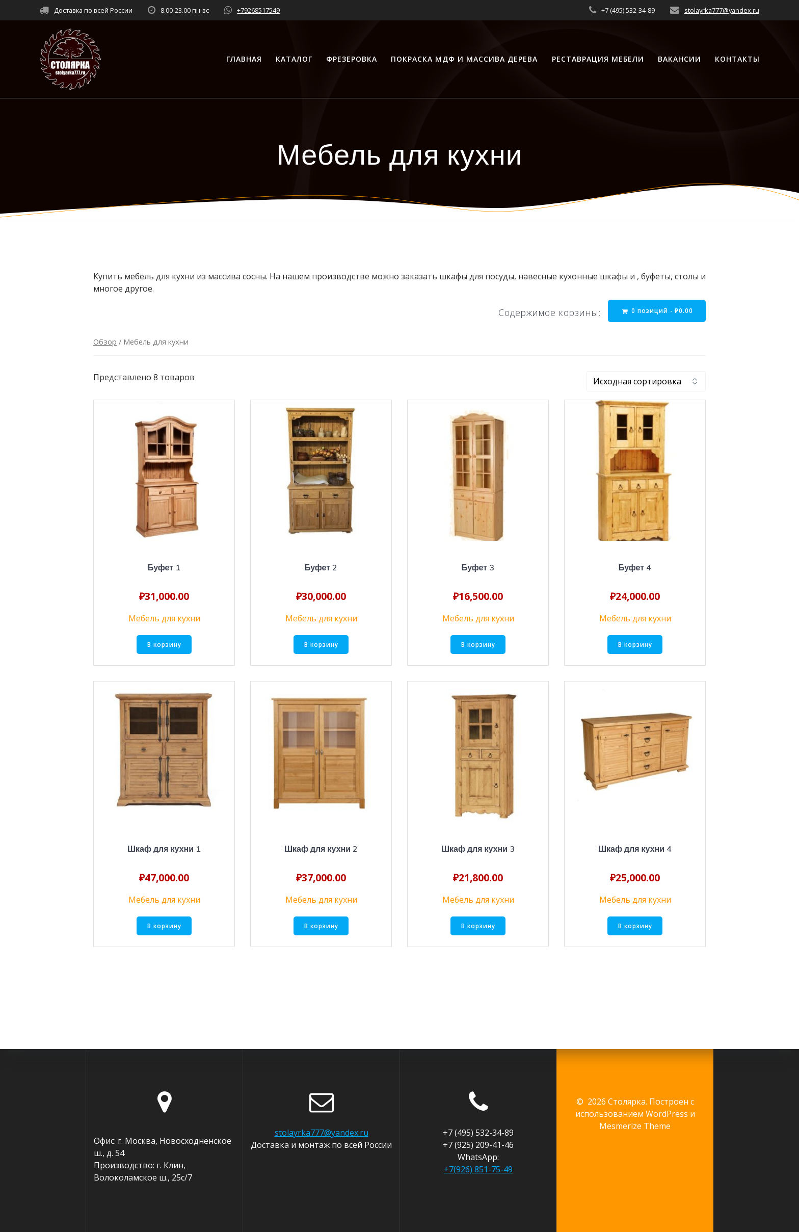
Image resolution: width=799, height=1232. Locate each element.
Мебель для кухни (164, 619)
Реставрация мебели (598, 59)
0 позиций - (657, 310)
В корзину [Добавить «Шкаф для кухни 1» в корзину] (164, 927)
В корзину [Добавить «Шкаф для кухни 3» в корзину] (478, 927)
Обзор (105, 342)
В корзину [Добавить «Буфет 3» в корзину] (478, 645)
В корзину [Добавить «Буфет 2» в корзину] (321, 645)
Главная (244, 59)
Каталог (294, 59)
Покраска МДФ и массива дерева (464, 59)
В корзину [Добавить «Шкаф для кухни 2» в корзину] (321, 927)
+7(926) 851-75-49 (478, 1169)
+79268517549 (258, 10)
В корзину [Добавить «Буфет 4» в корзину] (635, 645)
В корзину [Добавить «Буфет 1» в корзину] (164, 645)
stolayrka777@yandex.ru (721, 10)
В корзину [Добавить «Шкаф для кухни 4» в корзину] (635, 927)
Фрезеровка (351, 59)
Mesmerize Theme (635, 1126)
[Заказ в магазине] (646, 382)
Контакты (737, 59)
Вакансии (679, 59)
